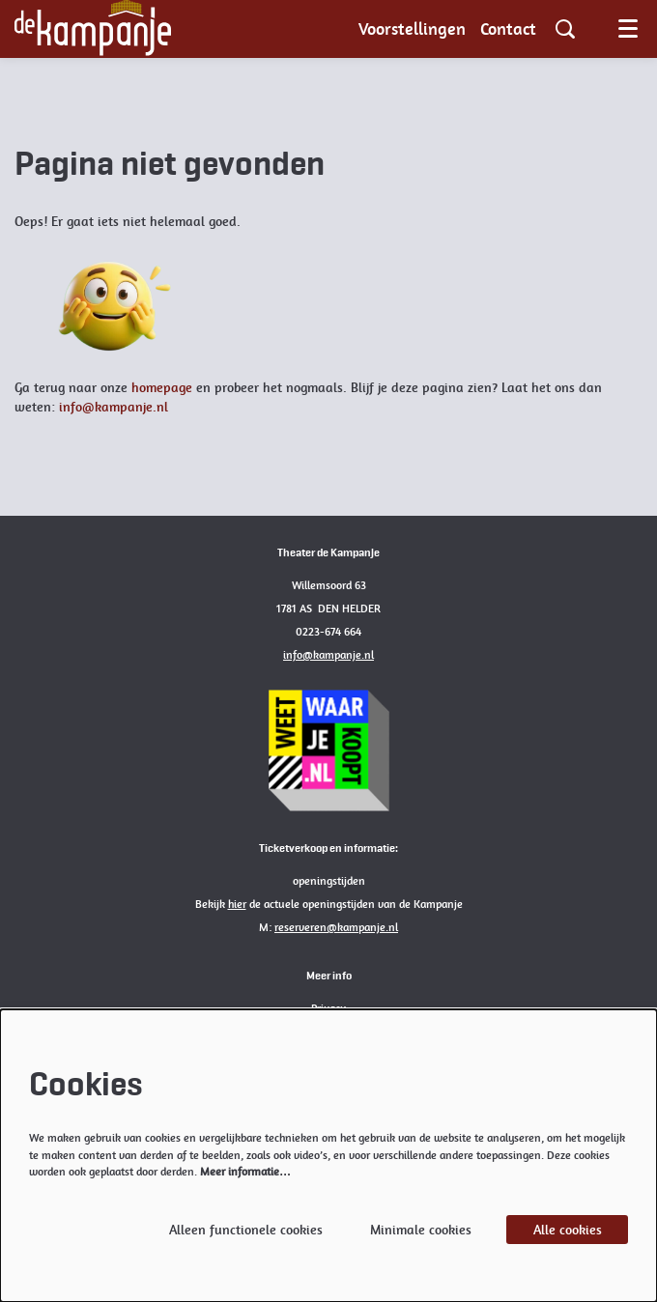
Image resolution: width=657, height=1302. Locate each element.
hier (237, 904)
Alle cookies (567, 1229)
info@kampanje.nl (113, 406)
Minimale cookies (420, 1229)
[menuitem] (412, 29)
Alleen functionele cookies (246, 1229)
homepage (161, 387)
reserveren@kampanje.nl (336, 927)
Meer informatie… (245, 1171)
